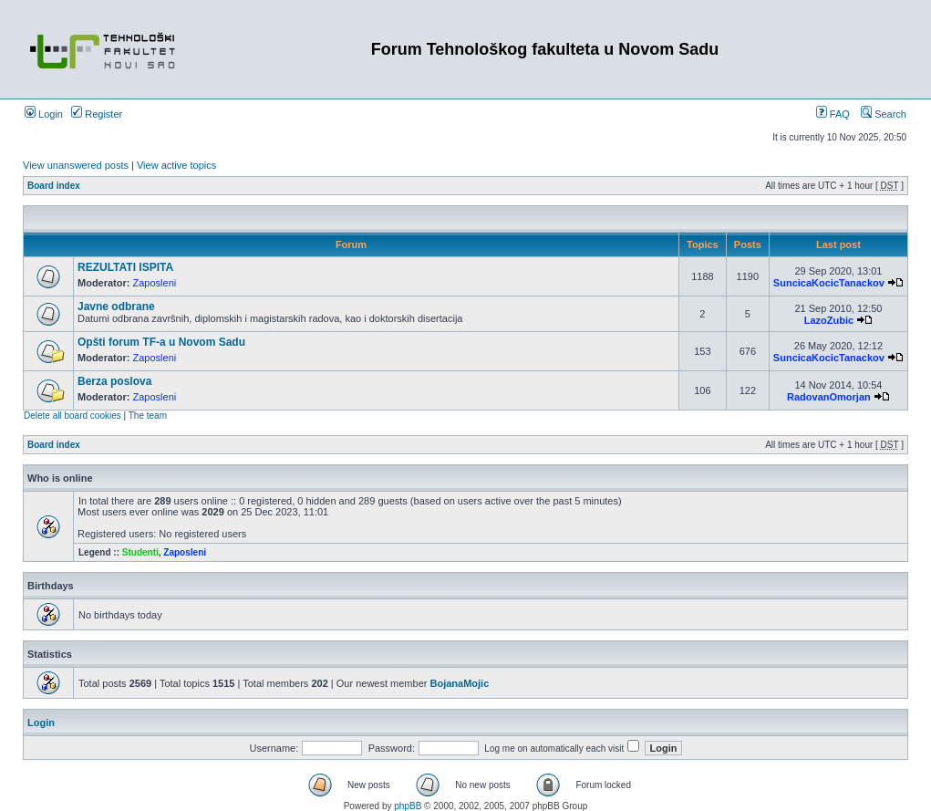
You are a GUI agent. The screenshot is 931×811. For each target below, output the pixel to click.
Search (883, 114)
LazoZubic (828, 320)
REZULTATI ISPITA (125, 267)
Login (44, 114)
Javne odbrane (116, 306)
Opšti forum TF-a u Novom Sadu (161, 342)
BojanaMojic (459, 683)
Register (96, 114)
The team (148, 416)
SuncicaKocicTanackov (828, 282)
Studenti (140, 552)
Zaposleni (155, 282)
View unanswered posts (76, 165)
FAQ (833, 114)
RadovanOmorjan (829, 396)
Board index (53, 186)
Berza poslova (114, 381)
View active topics (176, 165)
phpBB (407, 806)
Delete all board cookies (72, 416)
